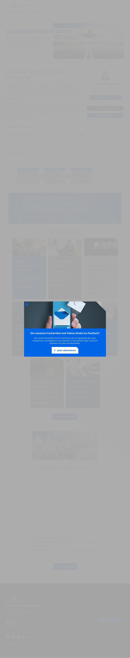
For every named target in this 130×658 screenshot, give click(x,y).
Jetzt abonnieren (65, 350)
